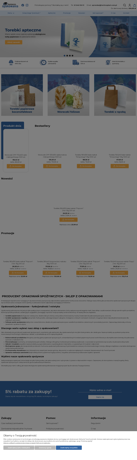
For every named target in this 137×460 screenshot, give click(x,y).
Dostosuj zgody (45, 448)
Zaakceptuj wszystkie (68, 448)
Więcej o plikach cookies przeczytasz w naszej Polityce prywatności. (26, 443)
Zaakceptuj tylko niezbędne (19, 448)
